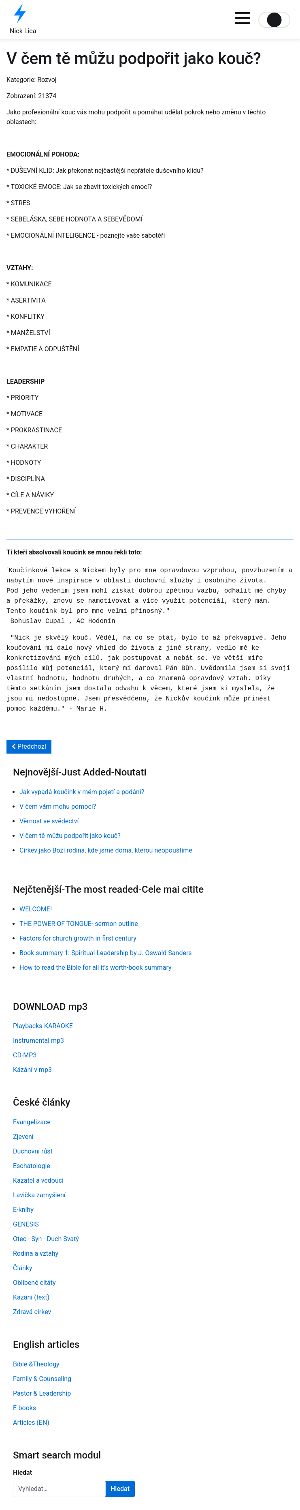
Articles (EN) (31, 1422)
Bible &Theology (36, 1364)
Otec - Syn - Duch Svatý (46, 1239)
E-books (24, 1408)
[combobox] (59, 1489)
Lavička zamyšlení (39, 1195)
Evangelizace (32, 1122)
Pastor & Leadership (42, 1393)
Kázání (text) (31, 1297)
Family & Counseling (42, 1379)
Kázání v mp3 (32, 1070)
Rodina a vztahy (35, 1253)
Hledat (22, 1472)
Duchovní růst (33, 1151)
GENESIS (26, 1224)
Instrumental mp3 (38, 1040)
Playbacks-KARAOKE (43, 1026)
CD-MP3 (24, 1055)
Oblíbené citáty (34, 1283)
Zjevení (23, 1137)
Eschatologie (31, 1166)
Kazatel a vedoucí (38, 1180)
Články (22, 1268)
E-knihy (23, 1210)
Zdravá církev (32, 1312)
